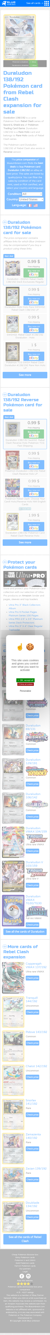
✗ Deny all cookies (25, 684)
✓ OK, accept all (25, 680)
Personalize (25, 691)
